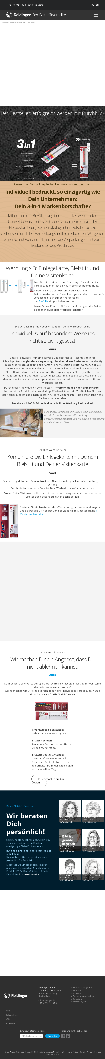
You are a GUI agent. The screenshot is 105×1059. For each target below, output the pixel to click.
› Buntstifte (76, 993)
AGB (8, 1019)
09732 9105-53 (88, 820)
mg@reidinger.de (89, 822)
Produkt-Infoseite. (29, 874)
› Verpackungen (78, 1001)
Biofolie (43, 301)
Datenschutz (12, 1015)
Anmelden (52, 1036)
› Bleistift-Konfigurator (82, 987)
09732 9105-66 (65, 849)
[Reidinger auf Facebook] (68, 1038)
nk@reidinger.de (89, 880)
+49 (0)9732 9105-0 (17, 5)
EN (97, 5)
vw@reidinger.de (66, 880)
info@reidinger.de (36, 5)
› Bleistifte (76, 990)
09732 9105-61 (88, 878)
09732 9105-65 (65, 820)
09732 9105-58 (88, 849)
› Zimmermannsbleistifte (82, 996)
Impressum (11, 1023)
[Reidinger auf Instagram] (63, 1038)
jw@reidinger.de (66, 822)
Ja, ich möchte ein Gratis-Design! (49, 780)
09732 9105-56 (65, 878)
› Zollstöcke (76, 999)
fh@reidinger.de (89, 851)
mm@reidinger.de (67, 851)
